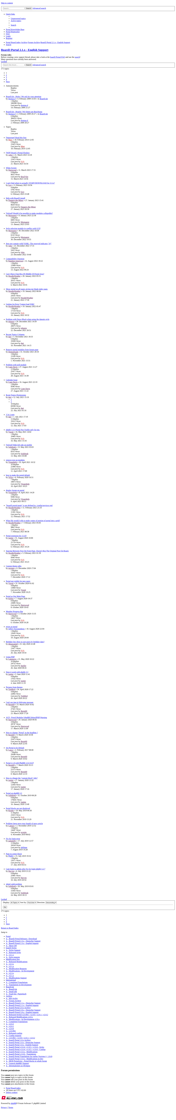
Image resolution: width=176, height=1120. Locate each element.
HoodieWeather (14, 276)
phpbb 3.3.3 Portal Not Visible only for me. (23, 430)
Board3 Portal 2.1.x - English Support (24, 49)
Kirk (22, 161)
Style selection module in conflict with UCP (23, 228)
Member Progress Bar (14, 611)
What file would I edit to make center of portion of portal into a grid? (33, 521)
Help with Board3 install (15, 198)
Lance (10, 750)
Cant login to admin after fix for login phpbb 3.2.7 (25, 869)
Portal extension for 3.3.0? (16, 536)
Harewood (12, 170)
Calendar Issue (11, 380)
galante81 (12, 841)
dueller (23, 666)
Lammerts (12, 659)
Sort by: (28, 902)
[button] (8, 82)
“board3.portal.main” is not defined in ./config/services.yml (29, 505)
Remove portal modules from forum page (22, 350)
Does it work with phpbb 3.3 (17, 672)
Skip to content (7, 3)
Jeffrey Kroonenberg (16, 629)
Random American (15, 261)
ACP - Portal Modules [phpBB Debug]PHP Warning (26, 717)
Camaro (11, 826)
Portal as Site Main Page (15, 596)
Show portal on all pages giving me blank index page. (27, 289)
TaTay (10, 477)
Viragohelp (12, 462)
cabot (10, 155)
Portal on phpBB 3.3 (14, 793)
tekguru (11, 321)
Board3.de (44, 99)
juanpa (23, 802)
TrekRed (11, 689)
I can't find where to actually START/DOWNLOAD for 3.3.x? (30, 183)
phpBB (13, 1103)
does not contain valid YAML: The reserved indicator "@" (28, 244)
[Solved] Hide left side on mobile (19, 445)
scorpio (24, 832)
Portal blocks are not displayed (18, 808)
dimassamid (13, 644)
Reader (11, 811)
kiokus (11, 598)
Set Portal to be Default (15, 748)
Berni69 (11, 705)
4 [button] (6, 79)
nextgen (11, 568)
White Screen (11, 168)
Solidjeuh (12, 447)
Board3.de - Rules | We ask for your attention (23, 97)
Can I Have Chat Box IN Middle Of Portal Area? (25, 274)
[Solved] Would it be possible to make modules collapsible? (29, 213)
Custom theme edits (13, 566)
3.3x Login (10, 415)
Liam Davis (12, 367)
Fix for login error (13, 839)
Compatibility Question (15, 259)
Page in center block (14, 854)
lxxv (10, 185)
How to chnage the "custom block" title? (22, 778)
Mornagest (12, 215)
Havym (11, 871)
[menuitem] (18, 18)
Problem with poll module (16, 365)
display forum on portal (15, 490)
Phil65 (10, 856)
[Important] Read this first (16, 138)
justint (10, 538)
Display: (11, 902)
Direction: (47, 902)
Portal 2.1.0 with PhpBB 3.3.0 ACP (20, 763)
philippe (24, 847)
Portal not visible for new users (18, 581)
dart (9, 337)
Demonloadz (13, 352)
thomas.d (11, 99)
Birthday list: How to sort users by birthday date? (25, 642)
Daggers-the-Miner (15, 200)
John (10, 246)
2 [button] (6, 75)
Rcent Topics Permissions (16, 395)
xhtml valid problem (14, 884)
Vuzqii (11, 432)
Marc (10, 140)
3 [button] (6, 77)
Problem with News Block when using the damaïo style (27, 319)
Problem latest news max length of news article (24, 823)
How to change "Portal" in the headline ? (22, 733)
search (77, 57)
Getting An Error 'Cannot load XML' (20, 304)
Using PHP (10, 657)
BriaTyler (24, 177)
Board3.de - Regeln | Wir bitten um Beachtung (24, 112)
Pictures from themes (14, 687)
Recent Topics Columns (15, 334)
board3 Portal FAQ (57, 57)
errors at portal (11, 627)
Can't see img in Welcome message (19, 702)
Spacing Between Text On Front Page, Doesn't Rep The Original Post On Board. (37, 551)
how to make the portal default (18, 475)
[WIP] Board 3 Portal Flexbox (18, 153)
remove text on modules (15, 460)
